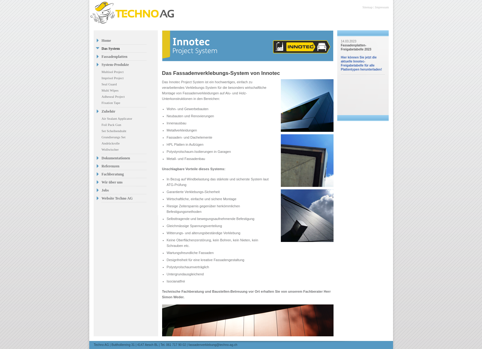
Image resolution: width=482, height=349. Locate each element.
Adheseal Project (113, 96)
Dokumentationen (116, 158)
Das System (111, 48)
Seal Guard (109, 84)
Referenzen (111, 166)
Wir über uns (112, 182)
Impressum (382, 7)
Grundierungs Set (114, 137)
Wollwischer (110, 149)
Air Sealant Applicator (117, 118)
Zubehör (109, 111)
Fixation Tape (111, 103)
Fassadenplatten (114, 56)
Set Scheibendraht (114, 131)
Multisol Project (113, 72)
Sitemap (367, 7)
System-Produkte (115, 64)
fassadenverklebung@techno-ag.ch (212, 345)
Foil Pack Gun (112, 125)
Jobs (105, 190)
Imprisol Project (113, 78)
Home (106, 40)
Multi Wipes (110, 90)
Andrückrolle (111, 143)
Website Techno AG (117, 198)
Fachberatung (113, 174)
